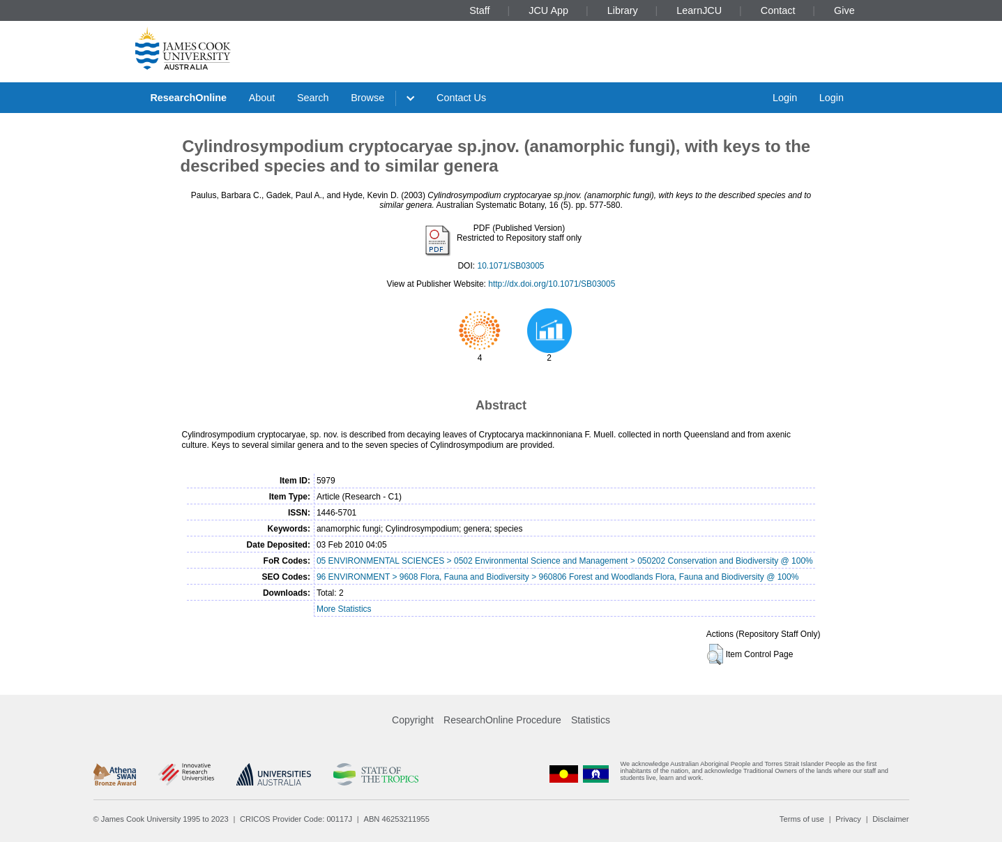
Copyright (413, 720)
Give (844, 10)
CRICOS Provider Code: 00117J (296, 819)
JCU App (548, 10)
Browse (367, 97)
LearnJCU (699, 10)
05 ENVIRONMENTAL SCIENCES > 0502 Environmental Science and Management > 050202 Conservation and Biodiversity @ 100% (565, 561)
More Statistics (344, 609)
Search (313, 97)
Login (785, 97)
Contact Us (461, 97)
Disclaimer (890, 819)
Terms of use (802, 819)
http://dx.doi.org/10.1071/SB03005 (551, 284)
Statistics (590, 720)
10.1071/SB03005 (510, 266)
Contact (778, 10)
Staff (479, 10)
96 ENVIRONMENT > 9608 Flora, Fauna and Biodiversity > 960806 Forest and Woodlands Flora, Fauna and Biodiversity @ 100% (557, 577)
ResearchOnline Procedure (502, 720)
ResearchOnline (188, 97)
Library (622, 10)
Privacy (848, 819)
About (262, 97)
